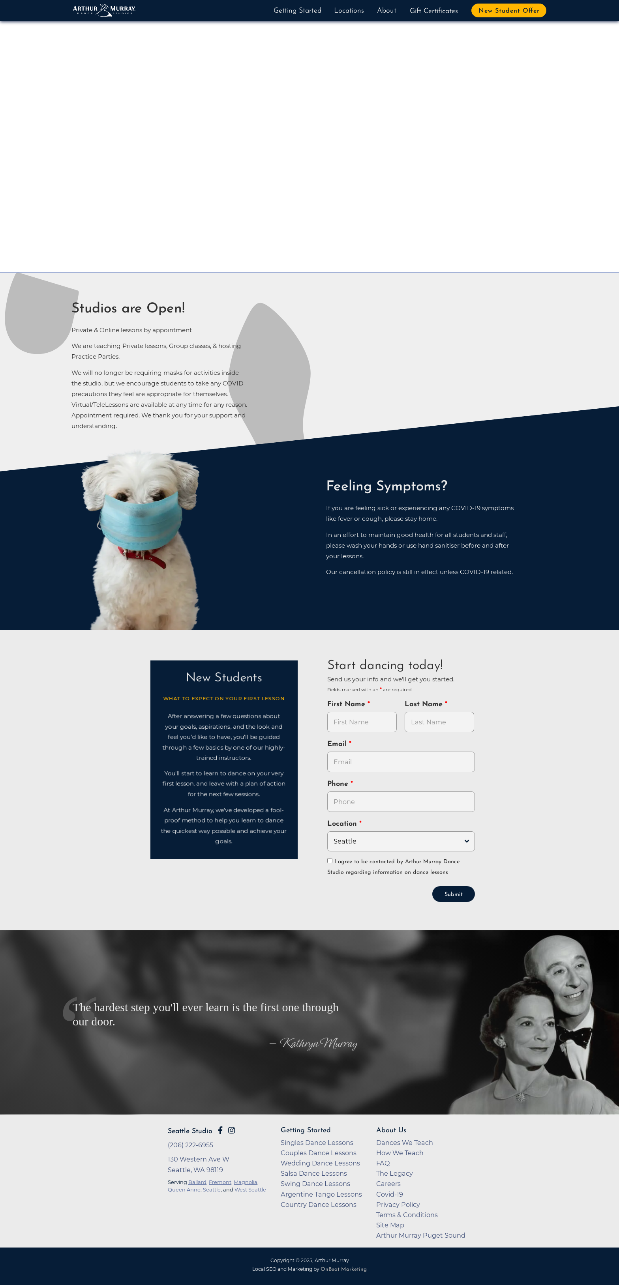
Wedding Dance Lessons (320, 1162)
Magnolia (245, 1181)
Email (338, 744)
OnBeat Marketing (344, 1268)
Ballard (197, 1181)
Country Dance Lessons (318, 1204)
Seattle (212, 1189)
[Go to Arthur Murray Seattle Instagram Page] (231, 1129)
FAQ (383, 1162)
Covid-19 (389, 1193)
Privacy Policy (398, 1204)
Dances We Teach (404, 1142)
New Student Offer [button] (509, 11)
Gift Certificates (434, 11)
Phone (339, 784)
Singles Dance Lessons (317, 1142)
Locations (349, 11)
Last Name (425, 704)
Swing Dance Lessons (315, 1183)
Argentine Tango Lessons (321, 1193)
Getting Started (297, 11)
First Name (347, 704)
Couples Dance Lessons (318, 1152)
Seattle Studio (190, 1130)
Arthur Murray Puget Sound (420, 1234)
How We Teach (400, 1152)
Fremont (220, 1181)
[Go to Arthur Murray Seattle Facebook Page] (220, 1129)
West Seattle (250, 1189)
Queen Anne (184, 1189)
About (386, 11)
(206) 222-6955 (190, 1144)
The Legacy (394, 1173)
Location (343, 824)
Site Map (390, 1224)
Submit (454, 894)
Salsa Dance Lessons (314, 1173)
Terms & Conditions (407, 1214)
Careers (388, 1183)
